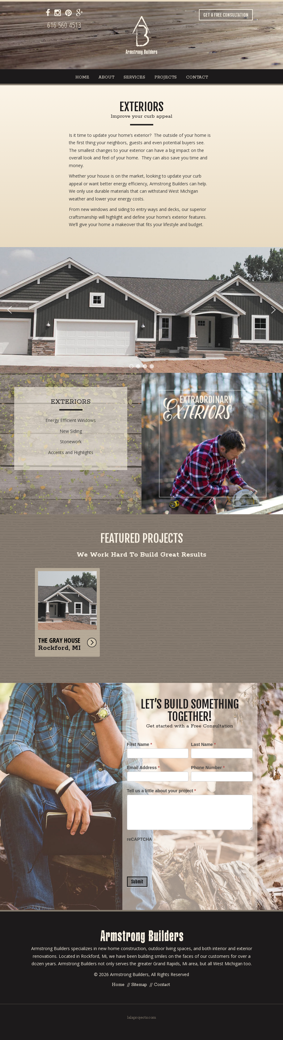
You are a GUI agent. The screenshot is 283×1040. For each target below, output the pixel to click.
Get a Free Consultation (225, 15)
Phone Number (208, 767)
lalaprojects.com (141, 1017)
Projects (165, 77)
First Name (139, 744)
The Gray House (59, 640)
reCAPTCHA (139, 839)
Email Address (143, 767)
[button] (141, 310)
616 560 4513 (64, 25)
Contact (197, 77)
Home (82, 77)
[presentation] (174, 855)
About (106, 77)
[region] (141, 310)
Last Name (203, 744)
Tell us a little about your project (161, 790)
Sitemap (139, 984)
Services (134, 77)
